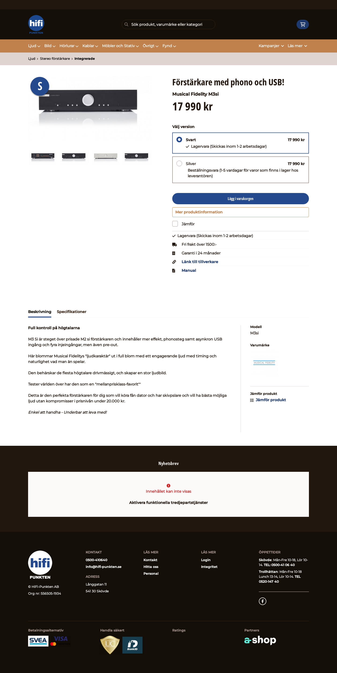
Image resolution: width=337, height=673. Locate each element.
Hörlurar (69, 46)
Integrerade (84, 59)
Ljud (34, 46)
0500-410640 (96, 560)
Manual (189, 273)
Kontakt (150, 560)
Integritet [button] (209, 567)
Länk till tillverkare (200, 264)
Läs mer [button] (297, 46)
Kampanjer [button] (271, 46)
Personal (150, 573)
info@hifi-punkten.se (103, 567)
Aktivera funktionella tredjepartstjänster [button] (168, 502)
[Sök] (168, 24)
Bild (50, 46)
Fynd (169, 46)
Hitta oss (150, 567)
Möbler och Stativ (120, 46)
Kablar (90, 46)
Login (206, 560)
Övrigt (151, 46)
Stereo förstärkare (55, 59)
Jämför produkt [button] (268, 402)
